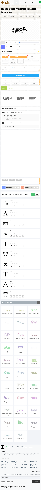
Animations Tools (4, 462)
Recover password (14, 467)
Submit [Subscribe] (36, 481)
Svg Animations (14, 462)
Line (5, 62)
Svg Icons (7, 2)
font (11, 210)
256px (6, 83)
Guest (12, 179)
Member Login (33, 465)
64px (25, 80)
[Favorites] (17, 205)
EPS (13, 59)
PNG (32, 56)
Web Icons (24, 447)
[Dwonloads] (20, 205)
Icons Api (22, 465)
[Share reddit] (29, 16)
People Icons (13, 464)
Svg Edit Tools (14, 461)
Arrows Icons (33, 462)
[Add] (11, 205)
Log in (32, 2)
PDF (5, 59)
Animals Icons (23, 462)
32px (15, 80)
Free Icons (14, 447)
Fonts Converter (33, 461)
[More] (23, 205)
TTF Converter (23, 461)
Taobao (18, 179)
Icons (3, 88)
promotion (13, 200)
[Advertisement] (20, 153)
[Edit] (14, 205)
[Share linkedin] (39, 16)
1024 (25, 83)
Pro (19, 47)
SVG (5, 56)
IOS (20, 62)
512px (15, 83)
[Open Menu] (25, 2)
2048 (34, 83)
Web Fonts (8, 447)
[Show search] (21, 2)
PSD (28, 59)
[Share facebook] (27, 16)
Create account (4, 467)
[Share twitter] (33, 16)
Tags (19, 447)
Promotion (5, 179)
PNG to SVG (3, 461)
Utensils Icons (4, 465)
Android (13, 62)
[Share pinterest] (36, 16)
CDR (20, 59)
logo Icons (31, 447)
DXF (35, 59)
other (12, 16)
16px (6, 80)
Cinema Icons (33, 464)
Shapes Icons (13, 465)
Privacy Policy (23, 467)
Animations (10, 88)
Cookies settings (33, 467)
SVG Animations (18, 56)
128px (34, 80)
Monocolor (5, 16)
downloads (20, 75)
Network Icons (24, 464)
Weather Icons (4, 464)
